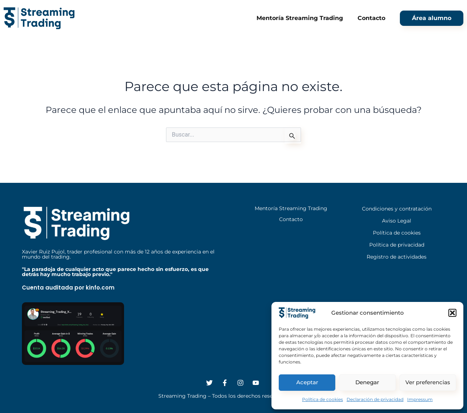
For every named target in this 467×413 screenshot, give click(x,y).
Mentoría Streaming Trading (299, 18)
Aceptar (307, 382)
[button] (452, 312)
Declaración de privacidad (375, 399)
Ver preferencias (427, 382)
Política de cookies (322, 399)
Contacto (371, 18)
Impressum (420, 399)
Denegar (367, 382)
